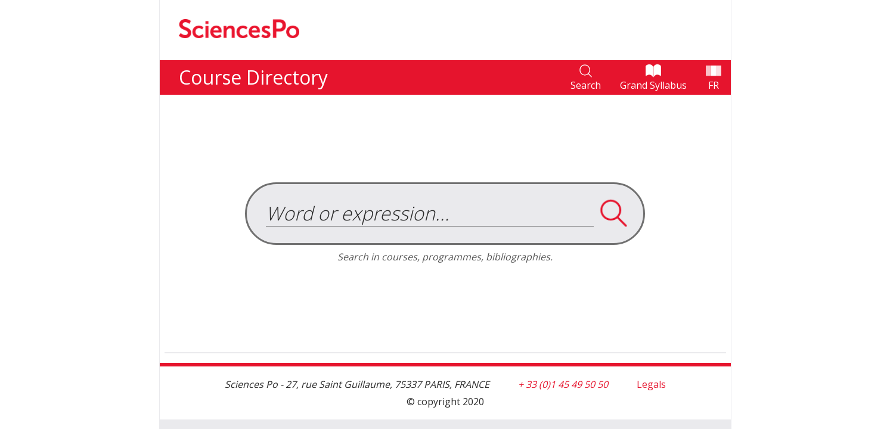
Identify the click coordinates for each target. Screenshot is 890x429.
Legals (651, 384)
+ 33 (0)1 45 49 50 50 (563, 384)
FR (713, 85)
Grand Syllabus (653, 85)
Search (585, 85)
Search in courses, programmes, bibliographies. (445, 256)
